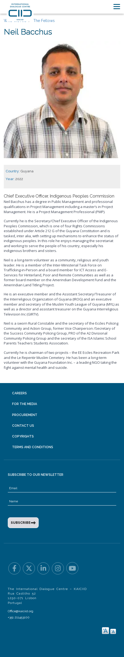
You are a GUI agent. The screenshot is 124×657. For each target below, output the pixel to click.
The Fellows (44, 20)
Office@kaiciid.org (20, 611)
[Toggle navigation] (117, 6)
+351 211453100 (19, 617)
